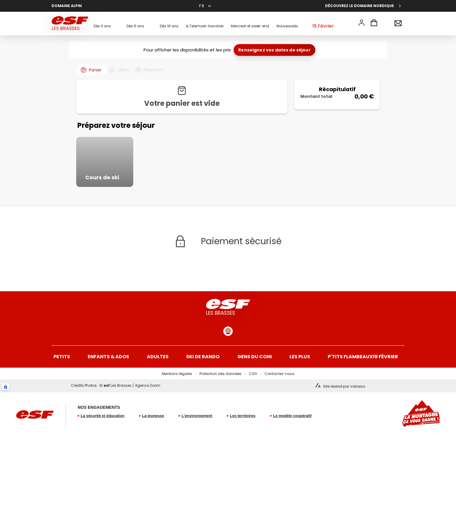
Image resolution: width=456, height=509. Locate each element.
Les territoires (242, 436)
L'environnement (197, 436)
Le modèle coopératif (292, 436)
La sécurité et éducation (102, 436)
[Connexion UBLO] (5, 407)
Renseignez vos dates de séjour (274, 50)
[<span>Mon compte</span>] (361, 22)
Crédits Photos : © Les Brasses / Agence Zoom (115, 405)
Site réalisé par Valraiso (344, 406)
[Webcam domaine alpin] (228, 351)
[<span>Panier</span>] (373, 23)
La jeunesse (153, 436)
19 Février (323, 23)
